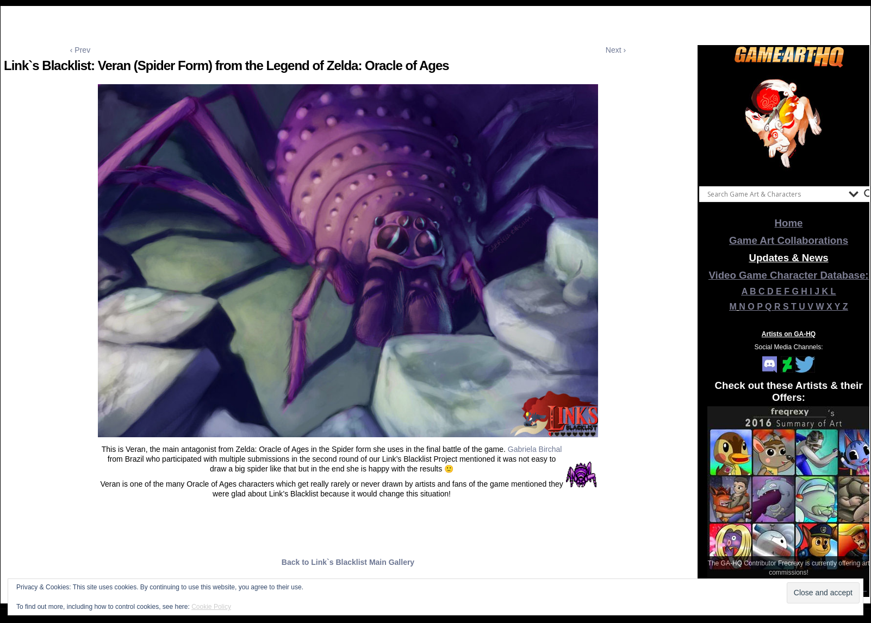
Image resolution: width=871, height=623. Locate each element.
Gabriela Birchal (535, 449)
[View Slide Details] (789, 124)
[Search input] (775, 194)
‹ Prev (80, 50)
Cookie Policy (211, 607)
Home (789, 223)
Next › (616, 50)
